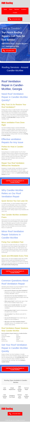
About (10, 9)
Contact (15, 12)
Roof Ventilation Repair (26, 396)
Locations (23, 9)
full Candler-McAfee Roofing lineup (10, 264)
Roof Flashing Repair (5, 396)
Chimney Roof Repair (19, 396)
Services (16, 9)
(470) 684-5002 (11, 117)
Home (5, 9)
